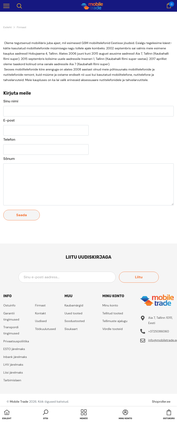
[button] (45, 415)
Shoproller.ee (161, 402)
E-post (9, 120)
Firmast (21, 27)
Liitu (138, 277)
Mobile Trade (19, 402)
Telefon (9, 139)
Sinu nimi (10, 101)
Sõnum (9, 159)
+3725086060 (158, 331)
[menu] (6, 6)
